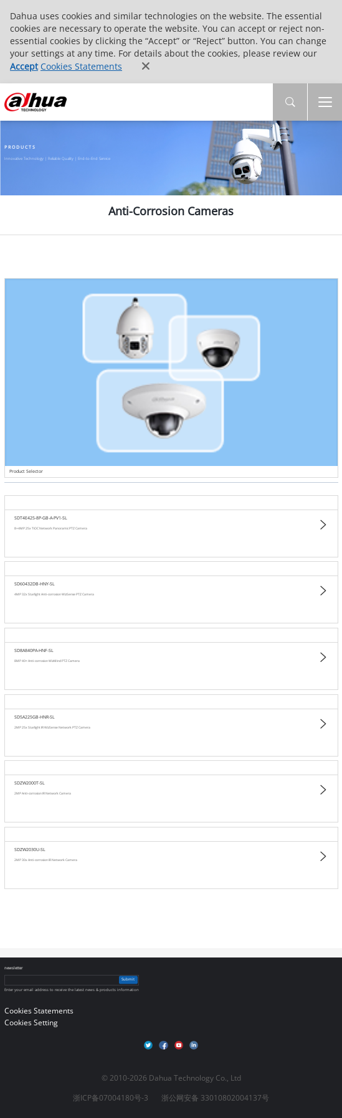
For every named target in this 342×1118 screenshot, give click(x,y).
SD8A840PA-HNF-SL (34, 650)
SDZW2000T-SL (29, 783)
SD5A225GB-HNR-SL (34, 717)
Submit (128, 979)
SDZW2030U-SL (29, 849)
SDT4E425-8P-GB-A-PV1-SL (40, 518)
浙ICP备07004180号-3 (110, 1097)
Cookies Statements (81, 66)
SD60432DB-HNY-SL (34, 584)
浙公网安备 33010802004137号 (215, 1097)
